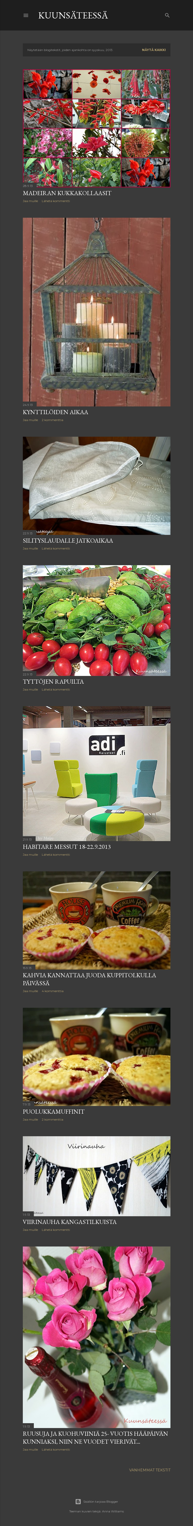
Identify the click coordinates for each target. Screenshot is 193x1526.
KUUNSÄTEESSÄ (73, 15)
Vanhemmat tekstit (149, 1470)
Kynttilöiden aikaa (55, 412)
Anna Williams (113, 1511)
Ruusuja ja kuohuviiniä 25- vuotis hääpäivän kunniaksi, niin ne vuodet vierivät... (95, 1437)
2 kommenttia (52, 420)
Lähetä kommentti (56, 201)
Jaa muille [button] (30, 201)
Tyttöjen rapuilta (53, 681)
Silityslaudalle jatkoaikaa (68, 540)
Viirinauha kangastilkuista (70, 1222)
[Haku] (167, 14)
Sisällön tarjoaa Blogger (96, 1502)
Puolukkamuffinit (54, 1111)
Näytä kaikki (154, 50)
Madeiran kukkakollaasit (67, 193)
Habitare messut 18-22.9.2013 (67, 847)
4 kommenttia (53, 991)
